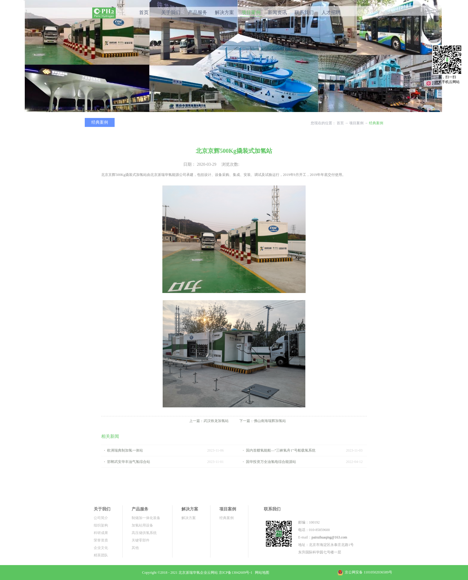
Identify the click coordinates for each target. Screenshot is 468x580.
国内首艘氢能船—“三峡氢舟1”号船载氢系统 (280, 450)
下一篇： (262, 421)
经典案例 (376, 123)
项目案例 (356, 123)
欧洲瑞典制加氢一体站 (125, 450)
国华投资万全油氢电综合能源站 (271, 462)
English (385, 12)
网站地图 (261, 572)
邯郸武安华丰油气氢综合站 (128, 462)
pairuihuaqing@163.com (329, 537)
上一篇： (209, 421)
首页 (144, 12)
